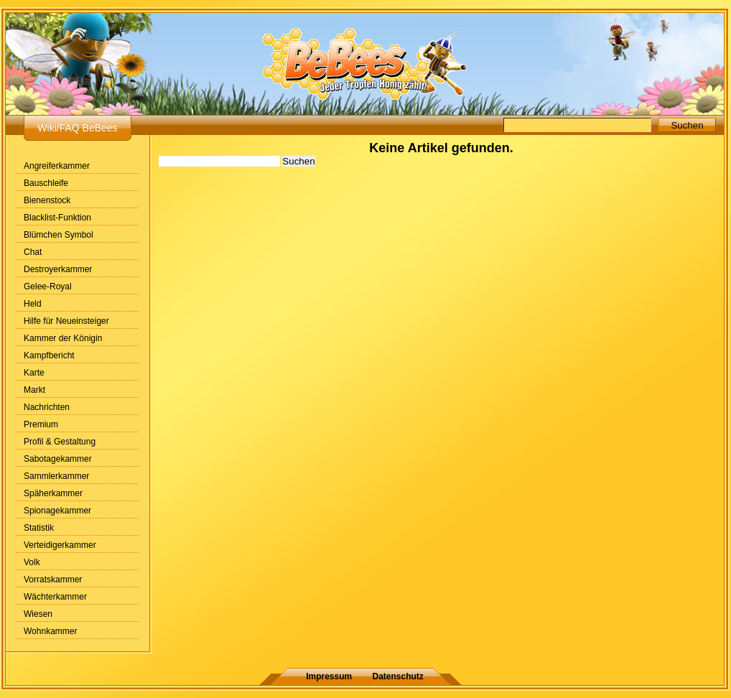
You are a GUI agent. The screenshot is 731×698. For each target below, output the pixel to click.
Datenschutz (398, 676)
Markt (34, 390)
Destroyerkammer (58, 269)
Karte (34, 373)
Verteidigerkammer (60, 545)
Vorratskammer (53, 579)
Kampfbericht (49, 355)
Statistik (39, 528)
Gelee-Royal (48, 286)
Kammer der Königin (63, 338)
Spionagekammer (57, 511)
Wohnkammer (50, 631)
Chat (33, 252)
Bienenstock (47, 200)
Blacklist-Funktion (57, 218)
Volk (32, 562)
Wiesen (38, 614)
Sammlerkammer (56, 476)
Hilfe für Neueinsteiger (66, 321)
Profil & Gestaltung (60, 442)
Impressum (329, 676)
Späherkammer (53, 493)
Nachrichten (47, 407)
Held (33, 304)
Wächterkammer (55, 597)
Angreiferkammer (57, 166)
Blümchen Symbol (58, 235)
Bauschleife (46, 183)
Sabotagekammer (58, 459)
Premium (41, 424)
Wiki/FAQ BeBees (77, 128)
